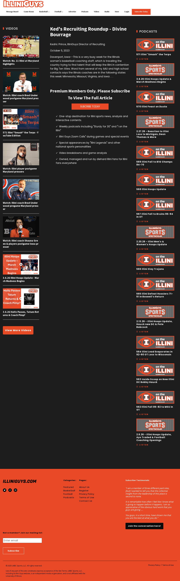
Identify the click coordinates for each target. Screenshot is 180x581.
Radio (107, 11)
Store (117, 11)
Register (84, 490)
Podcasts (84, 11)
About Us (84, 487)
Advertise (72, 11)
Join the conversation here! (144, 526)
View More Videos (18, 330)
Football (58, 11)
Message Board (12, 11)
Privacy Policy (86, 494)
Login (126, 11)
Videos (96, 11)
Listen (143, 59)
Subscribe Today (141, 11)
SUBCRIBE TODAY (90, 106)
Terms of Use (86, 497)
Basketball (43, 11)
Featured (68, 487)
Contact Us (85, 501)
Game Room (29, 11)
